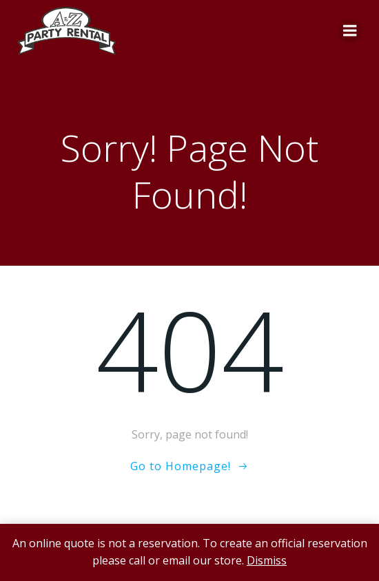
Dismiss (267, 560)
